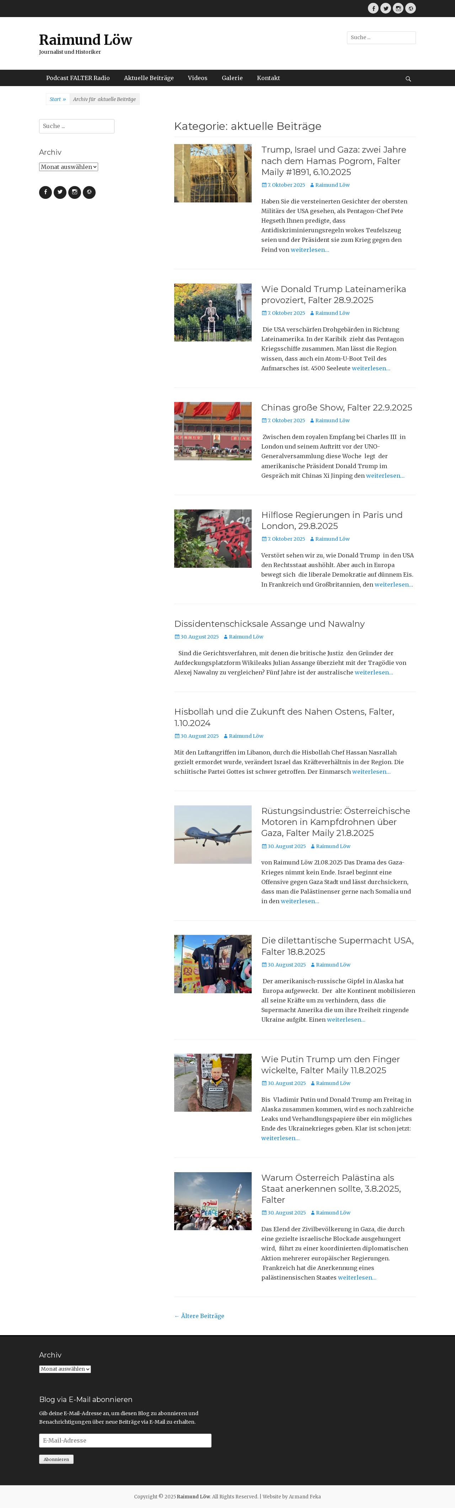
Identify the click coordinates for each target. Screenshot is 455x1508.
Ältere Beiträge (199, 1315)
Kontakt (268, 77)
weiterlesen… (310, 249)
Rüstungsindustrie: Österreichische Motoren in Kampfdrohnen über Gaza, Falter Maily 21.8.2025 (335, 822)
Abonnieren (56, 1459)
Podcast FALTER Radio (78, 77)
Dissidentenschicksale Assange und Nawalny (269, 624)
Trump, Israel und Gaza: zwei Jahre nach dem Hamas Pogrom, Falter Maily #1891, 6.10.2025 (333, 160)
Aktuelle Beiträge (149, 77)
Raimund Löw (85, 40)
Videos (198, 77)
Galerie (232, 77)
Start (58, 99)
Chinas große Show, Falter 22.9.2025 (336, 407)
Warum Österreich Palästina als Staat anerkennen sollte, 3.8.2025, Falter (331, 1189)
